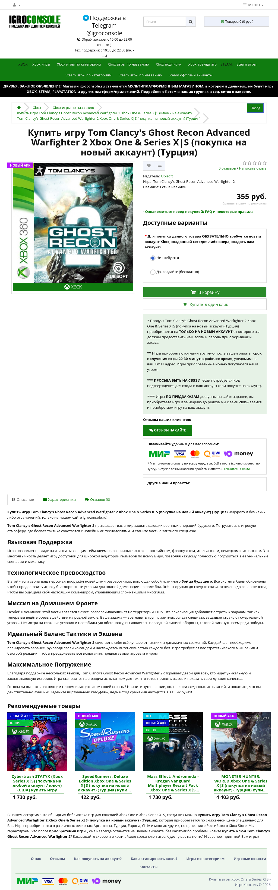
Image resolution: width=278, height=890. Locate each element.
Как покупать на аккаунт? (98, 858)
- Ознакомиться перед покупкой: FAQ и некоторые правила (198, 211)
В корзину (204, 292)
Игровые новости (250, 858)
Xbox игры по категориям (79, 64)
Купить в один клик (204, 304)
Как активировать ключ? (154, 858)
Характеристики (59, 499)
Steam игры (247, 64)
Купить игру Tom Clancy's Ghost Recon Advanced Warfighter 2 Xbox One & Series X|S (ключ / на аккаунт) (104, 113)
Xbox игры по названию (128, 64)
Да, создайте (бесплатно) (174, 272)
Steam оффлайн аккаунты (191, 75)
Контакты (149, 866)
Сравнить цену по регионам (245, 203)
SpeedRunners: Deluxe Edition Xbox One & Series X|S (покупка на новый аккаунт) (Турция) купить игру (105, 783)
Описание (23, 499)
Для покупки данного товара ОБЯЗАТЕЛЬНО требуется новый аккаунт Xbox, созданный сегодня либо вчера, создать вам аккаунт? (203, 241)
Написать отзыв (253, 168)
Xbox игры (41, 64)
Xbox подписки (168, 64)
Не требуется (164, 258)
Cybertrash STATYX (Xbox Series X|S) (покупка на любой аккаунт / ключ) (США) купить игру (37, 783)
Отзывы (57, 858)
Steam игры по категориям (88, 75)
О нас (36, 858)
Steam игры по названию (140, 75)
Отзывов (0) (97, 499)
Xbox (37, 107)
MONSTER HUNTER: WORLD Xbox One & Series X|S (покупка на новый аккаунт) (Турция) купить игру (241, 783)
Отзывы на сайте (167, 430)
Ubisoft (167, 176)
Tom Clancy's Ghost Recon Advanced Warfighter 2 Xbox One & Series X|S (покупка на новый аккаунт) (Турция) (108, 118)
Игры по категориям (206, 858)
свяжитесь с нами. (237, 469)
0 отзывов (227, 168)
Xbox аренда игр (202, 64)
